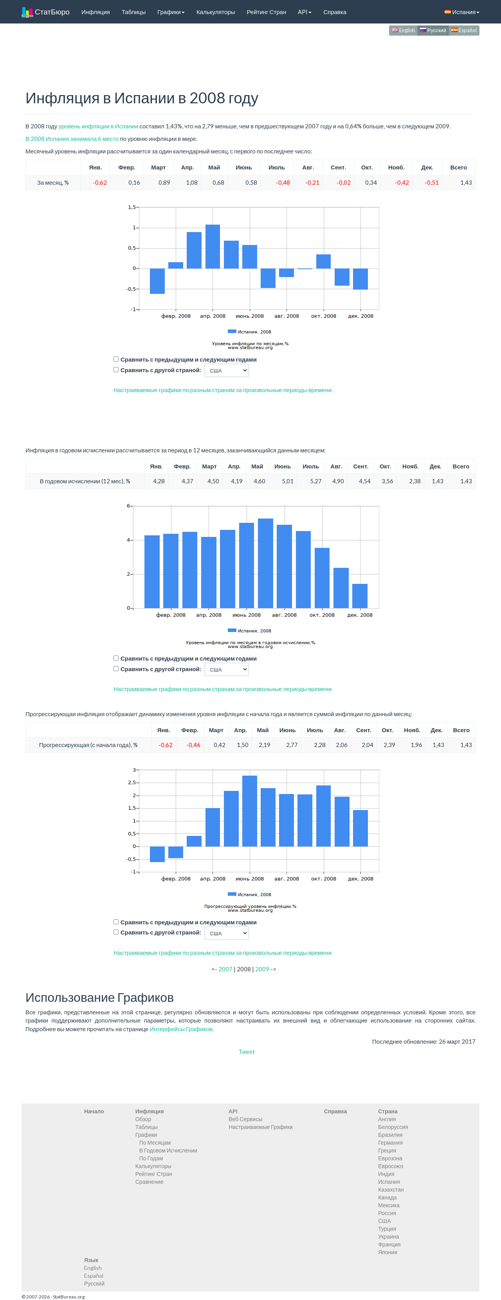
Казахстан (391, 1189)
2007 (225, 968)
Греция (387, 1150)
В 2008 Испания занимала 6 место (72, 138)
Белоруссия (393, 1127)
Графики (171, 11)
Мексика (389, 1205)
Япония (387, 1252)
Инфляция (95, 11)
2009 (262, 968)
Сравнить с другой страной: (161, 369)
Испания (462, 11)
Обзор (143, 1119)
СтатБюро (46, 12)
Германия (390, 1142)
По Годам (151, 1158)
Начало (94, 1111)
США (384, 1220)
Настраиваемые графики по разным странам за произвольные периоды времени (223, 389)
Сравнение (149, 1181)
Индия (386, 1173)
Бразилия (390, 1134)
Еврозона (390, 1158)
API (305, 11)
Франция (389, 1244)
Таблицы (134, 11)
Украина (388, 1236)
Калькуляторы (215, 11)
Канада (387, 1197)
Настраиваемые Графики (261, 1127)
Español (464, 30)
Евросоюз (390, 1166)
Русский (433, 30)
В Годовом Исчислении (168, 1150)
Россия (387, 1213)
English (403, 30)
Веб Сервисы (245, 1119)
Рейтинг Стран (266, 11)
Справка (334, 11)
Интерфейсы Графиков (181, 1028)
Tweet (246, 1051)
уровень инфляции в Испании (98, 126)
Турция (387, 1228)
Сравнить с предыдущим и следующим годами (189, 359)
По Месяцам (155, 1142)
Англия (387, 1119)
